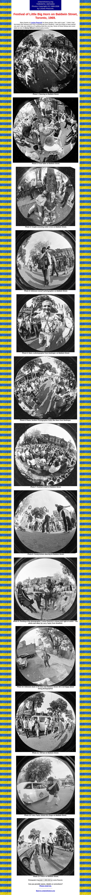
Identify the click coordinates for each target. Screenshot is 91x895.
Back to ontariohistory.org (45, 891)
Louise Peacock (36, 22)
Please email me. (45, 886)
